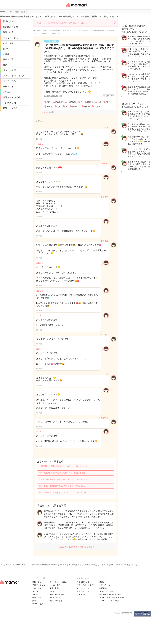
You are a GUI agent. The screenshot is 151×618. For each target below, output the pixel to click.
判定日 (97, 107)
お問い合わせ (104, 585)
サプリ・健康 (9, 70)
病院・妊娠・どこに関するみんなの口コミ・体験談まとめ (62, 493)
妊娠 (99, 102)
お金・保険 (8, 43)
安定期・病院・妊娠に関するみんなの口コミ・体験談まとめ (63, 479)
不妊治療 (59, 102)
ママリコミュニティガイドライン (113, 597)
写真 (59, 107)
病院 (49, 102)
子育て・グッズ (10, 37)
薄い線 (87, 107)
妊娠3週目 (71, 102)
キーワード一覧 (83, 588)
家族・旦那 (8, 86)
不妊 (108, 102)
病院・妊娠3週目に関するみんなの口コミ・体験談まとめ (62, 473)
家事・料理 (8, 59)
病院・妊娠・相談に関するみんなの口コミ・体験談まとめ (62, 486)
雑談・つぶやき (10, 108)
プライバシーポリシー (108, 591)
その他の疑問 (9, 103)
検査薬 (49, 107)
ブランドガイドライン (86, 585)
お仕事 (6, 54)
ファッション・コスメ (13, 75)
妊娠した (76, 107)
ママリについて (83, 582)
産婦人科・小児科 (11, 97)
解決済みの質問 (10, 27)
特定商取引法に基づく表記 (110, 594)
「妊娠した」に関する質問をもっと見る (75, 546)
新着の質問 (8, 21)
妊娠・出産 (8, 32)
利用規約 (103, 588)
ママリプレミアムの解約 (109, 601)
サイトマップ (82, 594)
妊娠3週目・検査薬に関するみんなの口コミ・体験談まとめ (63, 466)
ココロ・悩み (9, 81)
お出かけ (7, 92)
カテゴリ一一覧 (83, 591)
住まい (6, 48)
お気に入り (110, 96)
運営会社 (103, 582)
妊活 (5, 65)
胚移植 (90, 102)
